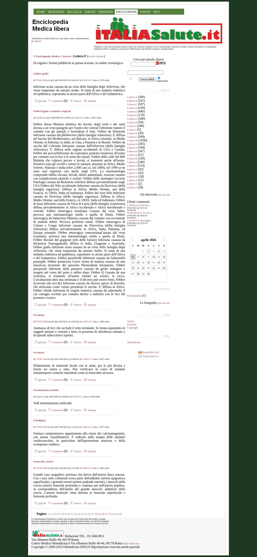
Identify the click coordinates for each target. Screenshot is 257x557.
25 (120, 513)
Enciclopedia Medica (48, 56)
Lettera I (131, 126)
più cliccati (164, 194)
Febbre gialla (40, 73)
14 (82, 513)
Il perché (132, 324)
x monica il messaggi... (139, 220)
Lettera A (132, 97)
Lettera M (132, 140)
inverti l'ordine (96, 56)
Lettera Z (132, 187)
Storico (66, 56)
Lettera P (132, 151)
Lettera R (132, 158)
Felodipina (39, 420)
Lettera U (132, 169)
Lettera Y (132, 183)
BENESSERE (56, 11)
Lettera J (131, 129)
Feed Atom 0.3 (148, 356)
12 (75, 513)
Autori (130, 321)
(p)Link (39, 100)
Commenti (55, 100)
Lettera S (132, 162)
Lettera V (132, 172)
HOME (41, 11)
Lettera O (132, 147)
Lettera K (132, 133)
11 (71, 513)
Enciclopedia (134, 295)
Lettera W (132, 176)
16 (89, 513)
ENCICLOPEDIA (126, 11)
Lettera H (132, 122)
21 (106, 513)
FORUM (145, 11)
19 (99, 513)
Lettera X (132, 180)
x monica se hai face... (139, 205)
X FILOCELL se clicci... (140, 212)
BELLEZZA (74, 11)
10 (68, 513)
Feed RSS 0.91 (148, 352)
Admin (37, 41)
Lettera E (132, 111)
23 (113, 513)
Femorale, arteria (43, 461)
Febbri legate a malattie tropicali (52, 111)
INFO (156, 11)
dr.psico (40, 396)
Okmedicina (133, 342)
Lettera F (87, 80)
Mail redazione (131, 543)
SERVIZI (90, 11)
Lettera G (132, 118)
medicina (41, 117)
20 (103, 513)
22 (110, 513)
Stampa (89, 100)
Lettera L (132, 136)
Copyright (132, 327)
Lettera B (132, 100)
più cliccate (164, 302)
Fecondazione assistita (46, 390)
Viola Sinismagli (45, 80)
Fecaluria (38, 352)
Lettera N (132, 144)
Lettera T (132, 165)
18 (96, 513)
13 (78, 513)
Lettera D (132, 107)
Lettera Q (132, 154)
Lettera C (132, 104)
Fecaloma (38, 314)
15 (85, 513)
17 (92, 513)
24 (117, 513)
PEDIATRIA (105, 11)
